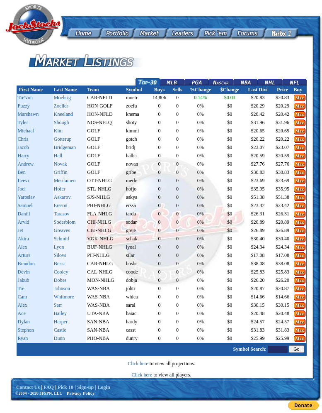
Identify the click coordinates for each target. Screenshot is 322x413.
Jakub (23, 280)
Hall (58, 156)
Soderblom (65, 222)
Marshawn (28, 114)
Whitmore (64, 297)
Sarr (58, 305)
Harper (61, 322)
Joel (22, 189)
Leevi (23, 180)
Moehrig (62, 97)
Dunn (59, 338)
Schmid (61, 239)
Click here (138, 364)
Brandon (26, 263)
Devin (24, 272)
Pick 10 (65, 387)
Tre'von (25, 97)
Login (104, 387)
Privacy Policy (81, 393)
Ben (22, 172)
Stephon (26, 330)
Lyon (59, 247)
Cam (22, 297)
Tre (21, 288)
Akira (23, 239)
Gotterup (63, 139)
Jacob (23, 147)
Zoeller (61, 106)
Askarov (62, 197)
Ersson (61, 205)
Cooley (61, 272)
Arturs (24, 255)
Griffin (61, 172)
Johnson (62, 288)
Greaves (62, 230)
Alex (22, 247)
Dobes (60, 280)
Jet (20, 230)
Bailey (60, 313)
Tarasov (62, 214)
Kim (58, 131)
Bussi (59, 263)
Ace (22, 313)
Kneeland (63, 114)
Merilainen (65, 180)
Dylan (24, 322)
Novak (60, 164)
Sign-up (85, 387)
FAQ (48, 387)
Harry (23, 156)
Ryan (23, 338)
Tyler (23, 122)
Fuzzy (24, 106)
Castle (60, 330)
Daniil (24, 214)
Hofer (59, 189)
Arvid (23, 222)
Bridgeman (65, 147)
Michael (26, 131)
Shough (61, 122)
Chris (23, 139)
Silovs (60, 255)
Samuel (25, 205)
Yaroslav (26, 197)
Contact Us (28, 387)
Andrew (26, 164)
